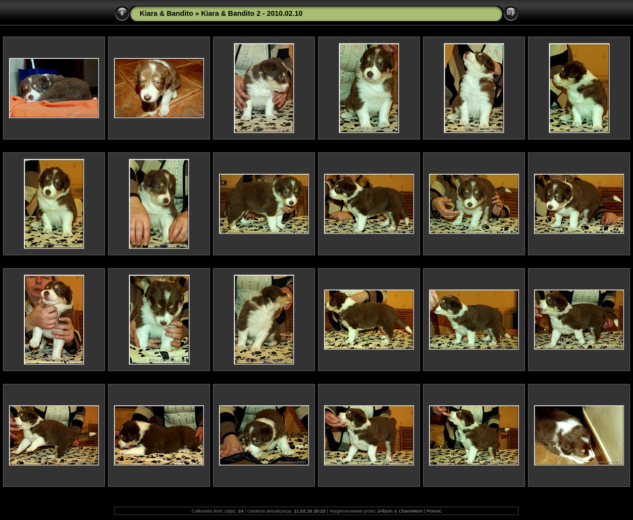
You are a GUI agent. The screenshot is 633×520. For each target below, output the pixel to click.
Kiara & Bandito (166, 13)
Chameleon (410, 511)
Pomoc (433, 511)
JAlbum (385, 511)
